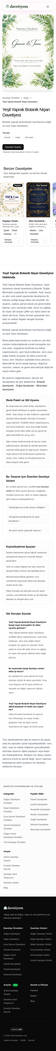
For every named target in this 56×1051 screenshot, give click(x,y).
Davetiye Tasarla (13, 147)
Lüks (41, 230)
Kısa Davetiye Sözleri (40, 950)
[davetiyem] (17, 6)
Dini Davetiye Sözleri (40, 955)
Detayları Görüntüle (11, 241)
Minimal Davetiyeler (39, 824)
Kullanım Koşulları (11, 1040)
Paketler (34, 990)
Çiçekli (6, 230)
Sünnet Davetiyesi (12, 950)
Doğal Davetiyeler (38, 819)
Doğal (17, 137)
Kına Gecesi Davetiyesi (14, 944)
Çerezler (31, 1040)
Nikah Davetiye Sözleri (41, 944)
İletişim (33, 996)
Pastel (14, 230)
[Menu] (47, 6)
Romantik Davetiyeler (40, 809)
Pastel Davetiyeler (38, 799)
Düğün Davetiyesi (12, 934)
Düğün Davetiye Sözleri (41, 934)
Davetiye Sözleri (11, 883)
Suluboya (7, 234)
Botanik (7, 137)
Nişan (26, 98)
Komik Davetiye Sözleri (41, 960)
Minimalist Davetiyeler (40, 829)
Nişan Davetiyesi (11, 939)
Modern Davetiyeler (39, 814)
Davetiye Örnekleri (11, 98)
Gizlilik (23, 1040)
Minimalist (29, 137)
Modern (33, 230)
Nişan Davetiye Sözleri (41, 939)
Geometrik (34, 234)
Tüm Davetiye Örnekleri (15, 842)
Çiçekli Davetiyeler (39, 804)
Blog (6, 888)
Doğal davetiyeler (25, 385)
